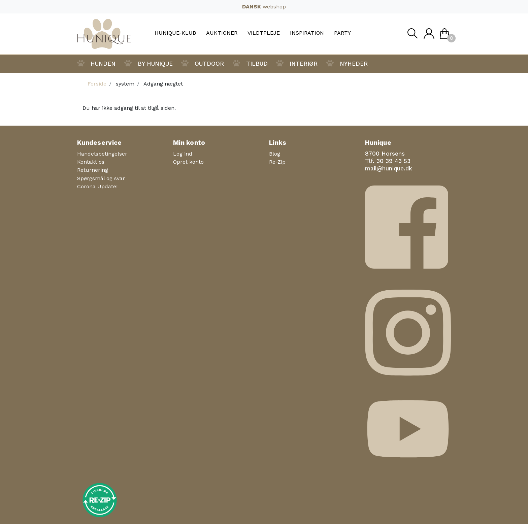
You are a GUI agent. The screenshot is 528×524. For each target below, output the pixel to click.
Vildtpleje (264, 33)
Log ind (182, 154)
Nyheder (354, 63)
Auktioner (221, 33)
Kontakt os (90, 162)
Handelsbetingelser (102, 154)
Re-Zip (277, 162)
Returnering (92, 170)
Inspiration (307, 33)
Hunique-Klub (175, 33)
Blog (274, 154)
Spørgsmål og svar (101, 178)
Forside (97, 83)
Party (342, 33)
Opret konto (188, 162)
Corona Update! (97, 186)
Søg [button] (412, 35)
